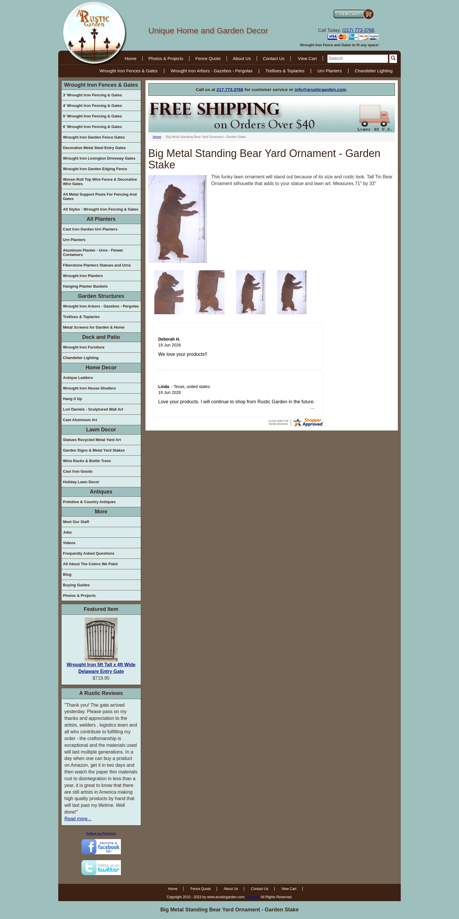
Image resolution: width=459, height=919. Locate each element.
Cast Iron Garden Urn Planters (90, 229)
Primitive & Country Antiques (89, 502)
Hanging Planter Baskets (85, 286)
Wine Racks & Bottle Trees (87, 461)
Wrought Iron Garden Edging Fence (95, 169)
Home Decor (101, 367)
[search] (357, 58)
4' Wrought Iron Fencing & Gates (92, 105)
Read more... (77, 818)
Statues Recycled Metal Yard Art (92, 440)
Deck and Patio (101, 337)
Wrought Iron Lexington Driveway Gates (99, 158)
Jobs (67, 532)
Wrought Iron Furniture (84, 347)
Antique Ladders (78, 377)
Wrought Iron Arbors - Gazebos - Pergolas (212, 70)
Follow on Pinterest (101, 833)
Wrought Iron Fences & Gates (128, 70)
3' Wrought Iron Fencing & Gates (92, 95)
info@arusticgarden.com (320, 89)
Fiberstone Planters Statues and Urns (97, 265)
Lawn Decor (101, 430)
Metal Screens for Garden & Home (93, 327)
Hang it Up (72, 399)
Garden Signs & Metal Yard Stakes (94, 450)
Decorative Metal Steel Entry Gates (94, 148)
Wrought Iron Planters (83, 276)
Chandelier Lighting (374, 70)
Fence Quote (208, 58)
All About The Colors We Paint (90, 564)
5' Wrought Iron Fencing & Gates (92, 116)
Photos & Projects (165, 58)
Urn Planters (329, 70)
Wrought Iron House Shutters (89, 388)
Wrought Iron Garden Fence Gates (94, 137)
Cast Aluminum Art (80, 420)
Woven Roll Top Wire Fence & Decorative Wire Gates (100, 181)
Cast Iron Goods (78, 471)
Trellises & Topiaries (285, 70)
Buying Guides (76, 585)
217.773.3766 (230, 89)
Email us (253, 897)
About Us (242, 58)
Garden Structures (101, 296)
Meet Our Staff (76, 522)
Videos (69, 543)
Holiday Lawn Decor (81, 482)
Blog (67, 574)
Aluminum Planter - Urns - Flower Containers (93, 252)
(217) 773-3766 (358, 30)
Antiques (101, 492)
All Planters (101, 219)
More (101, 512)
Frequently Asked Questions (88, 553)
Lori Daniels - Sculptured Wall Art (93, 409)
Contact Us (274, 58)
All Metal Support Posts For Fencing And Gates (100, 196)
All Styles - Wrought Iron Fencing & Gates (100, 209)
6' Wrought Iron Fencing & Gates (92, 126)
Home (130, 58)
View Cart (307, 58)
